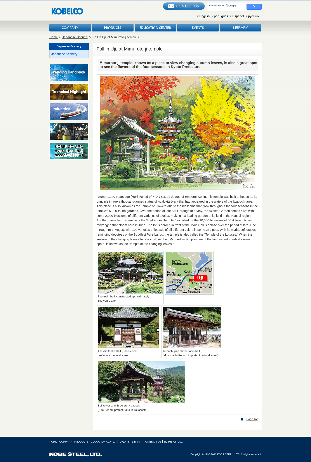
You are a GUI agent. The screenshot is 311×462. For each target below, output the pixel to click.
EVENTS (198, 27)
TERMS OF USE (173, 441)
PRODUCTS (113, 27)
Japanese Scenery (75, 37)
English (204, 16)
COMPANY (70, 27)
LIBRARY (240, 27)
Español (238, 16)
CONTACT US (153, 441)
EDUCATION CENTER (155, 27)
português (221, 16)
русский (253, 16)
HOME (53, 441)
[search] (226, 5)
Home (53, 37)
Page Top (253, 419)
